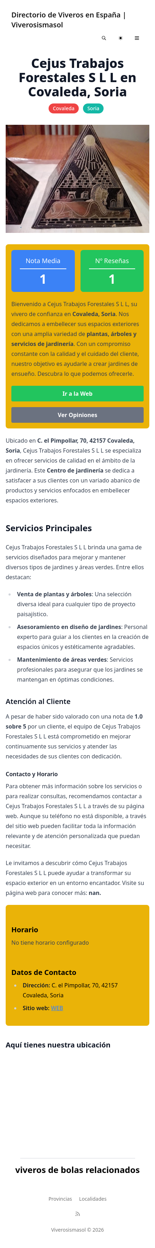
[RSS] (77, 1213)
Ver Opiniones (78, 415)
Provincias (60, 1198)
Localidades (92, 1198)
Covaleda (63, 108)
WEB (57, 1008)
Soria (93, 108)
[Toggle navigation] (137, 38)
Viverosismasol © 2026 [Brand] (77, 1229)
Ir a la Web (77, 394)
